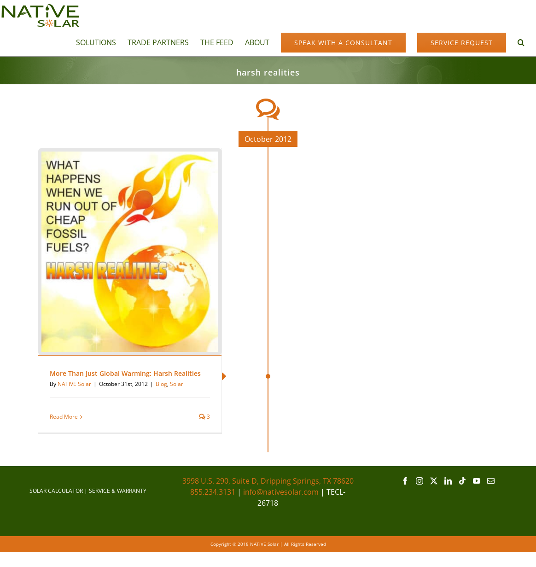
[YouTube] (476, 481)
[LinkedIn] (448, 481)
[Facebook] (405, 481)
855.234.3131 (212, 492)
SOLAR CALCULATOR (56, 491)
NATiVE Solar (74, 384)
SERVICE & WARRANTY (117, 491)
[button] (521, 41)
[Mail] (491, 481)
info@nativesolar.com (281, 492)
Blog (161, 384)
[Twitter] (433, 481)
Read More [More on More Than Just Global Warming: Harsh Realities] (64, 417)
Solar (176, 384)
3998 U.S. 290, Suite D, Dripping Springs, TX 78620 (268, 481)
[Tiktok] (462, 481)
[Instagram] (419, 481)
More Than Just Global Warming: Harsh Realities (125, 373)
